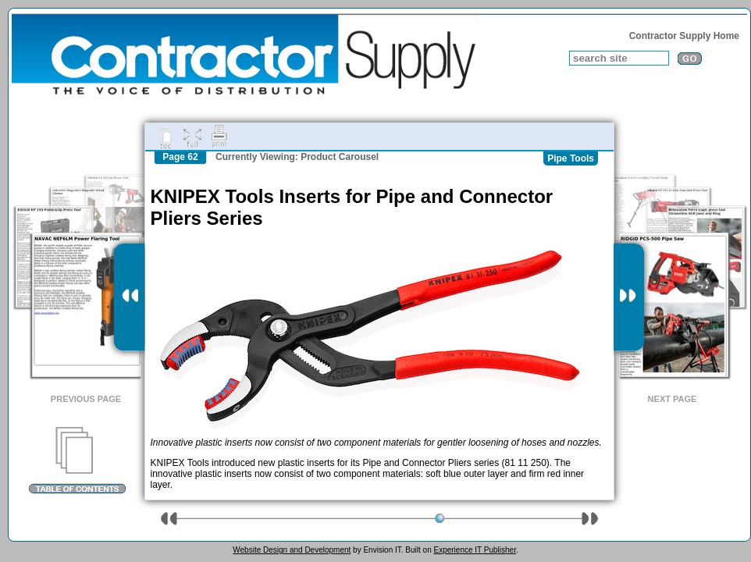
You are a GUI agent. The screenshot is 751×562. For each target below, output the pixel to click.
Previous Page (86, 399)
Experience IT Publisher (474, 550)
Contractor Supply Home (684, 35)
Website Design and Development (292, 550)
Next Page (672, 399)
